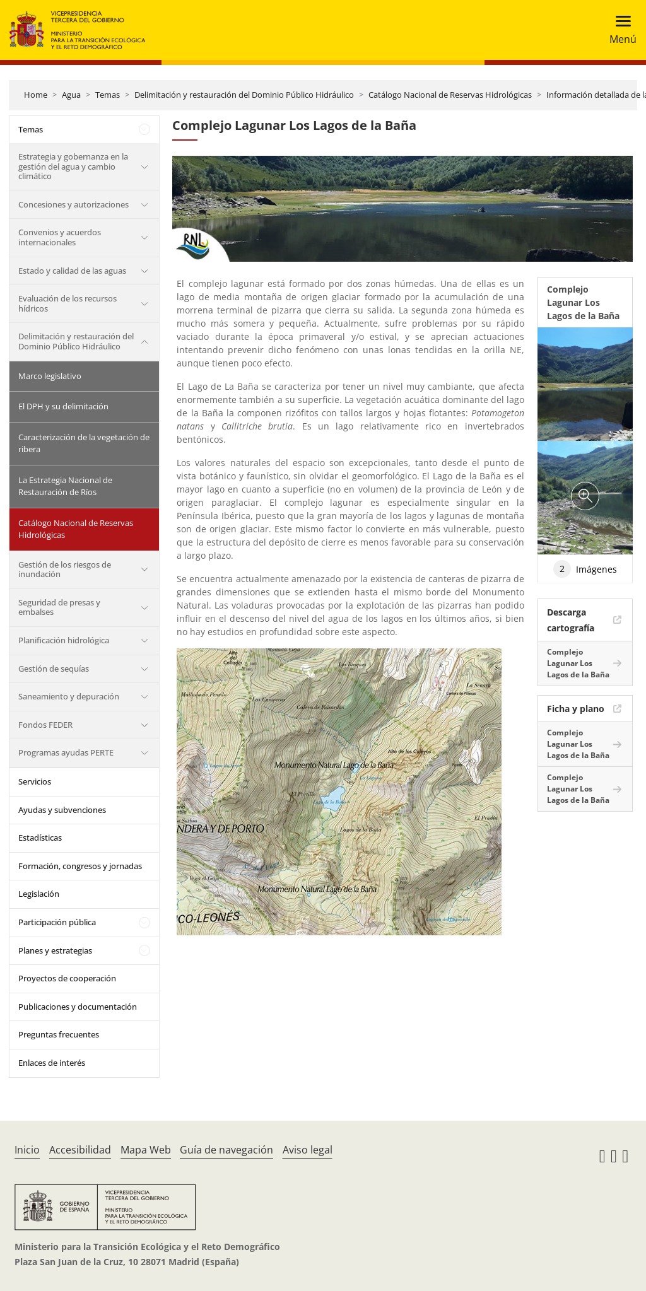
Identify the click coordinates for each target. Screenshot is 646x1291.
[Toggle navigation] (619, 30)
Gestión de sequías (53, 668)
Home (35, 94)
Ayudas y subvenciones (62, 809)
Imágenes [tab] (585, 569)
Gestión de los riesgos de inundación (64, 569)
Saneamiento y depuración (68, 696)
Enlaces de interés (51, 1062)
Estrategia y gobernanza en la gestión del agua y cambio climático (73, 166)
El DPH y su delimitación (63, 406)
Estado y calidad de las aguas (72, 270)
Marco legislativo (49, 376)
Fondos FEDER (45, 724)
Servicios (34, 781)
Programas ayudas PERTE (66, 752)
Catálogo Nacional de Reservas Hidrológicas (450, 94)
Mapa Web (145, 1150)
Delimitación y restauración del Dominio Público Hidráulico (244, 94)
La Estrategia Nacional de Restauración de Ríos (65, 486)
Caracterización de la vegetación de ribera (84, 443)
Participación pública (57, 922)
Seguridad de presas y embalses (59, 607)
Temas (107, 94)
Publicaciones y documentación (77, 1006)
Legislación (38, 893)
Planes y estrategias (55, 950)
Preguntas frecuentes (58, 1034)
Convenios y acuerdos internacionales (59, 237)
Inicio (27, 1150)
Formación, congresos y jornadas (80, 866)
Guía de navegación (226, 1150)
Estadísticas (40, 837)
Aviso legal (307, 1150)
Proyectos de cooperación (67, 978)
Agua (71, 94)
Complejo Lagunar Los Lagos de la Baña (578, 663)
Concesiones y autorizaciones (73, 204)
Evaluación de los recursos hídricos (67, 303)
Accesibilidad (80, 1150)
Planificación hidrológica (63, 640)
